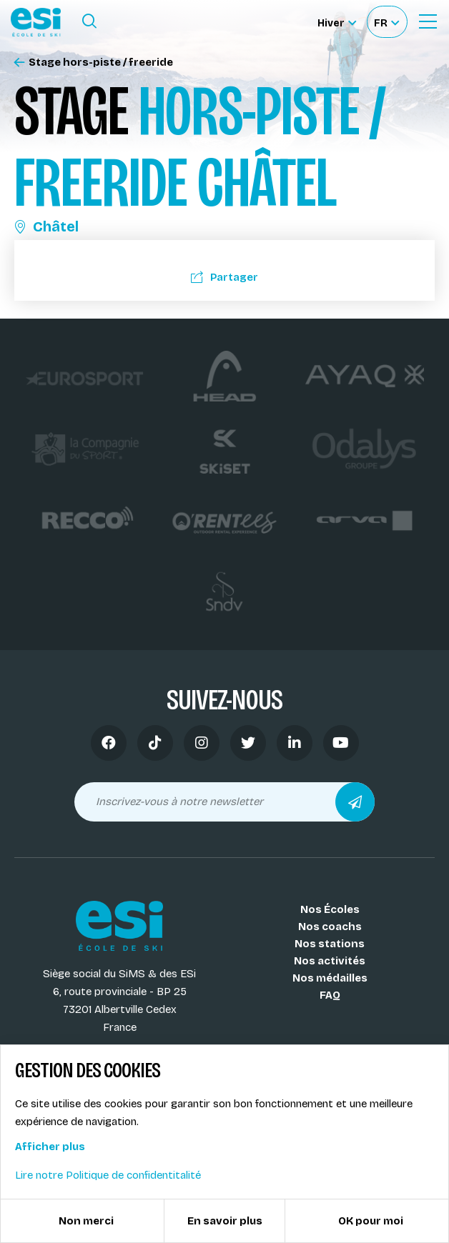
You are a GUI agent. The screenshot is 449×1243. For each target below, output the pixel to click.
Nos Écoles (330, 909)
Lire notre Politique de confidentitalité (108, 1175)
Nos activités (329, 960)
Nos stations (330, 943)
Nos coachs (330, 926)
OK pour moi (370, 1220)
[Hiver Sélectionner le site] (336, 22)
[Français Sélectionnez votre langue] (386, 22)
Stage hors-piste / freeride (93, 62)
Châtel (46, 226)
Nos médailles (329, 978)
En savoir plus (224, 1220)
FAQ (330, 995)
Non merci (86, 1220)
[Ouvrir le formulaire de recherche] (89, 21)
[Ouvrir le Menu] (427, 21)
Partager (224, 277)
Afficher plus (50, 1146)
